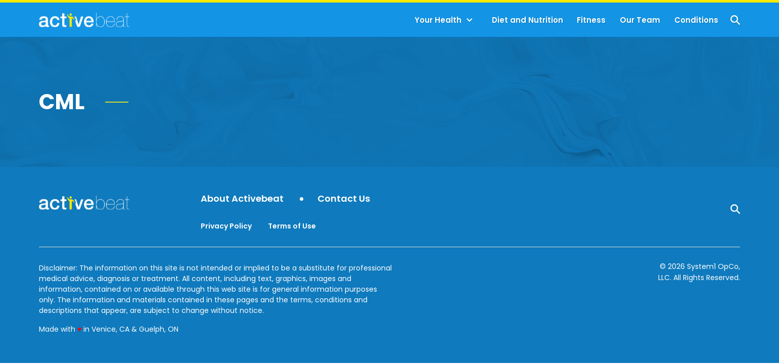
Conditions (696, 20)
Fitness (591, 20)
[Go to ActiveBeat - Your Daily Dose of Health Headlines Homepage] (84, 20)
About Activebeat (242, 199)
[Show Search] (735, 20)
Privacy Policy (226, 226)
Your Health (438, 20)
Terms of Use (292, 226)
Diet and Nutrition (527, 20)
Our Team (640, 20)
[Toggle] (470, 20)
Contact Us (343, 199)
